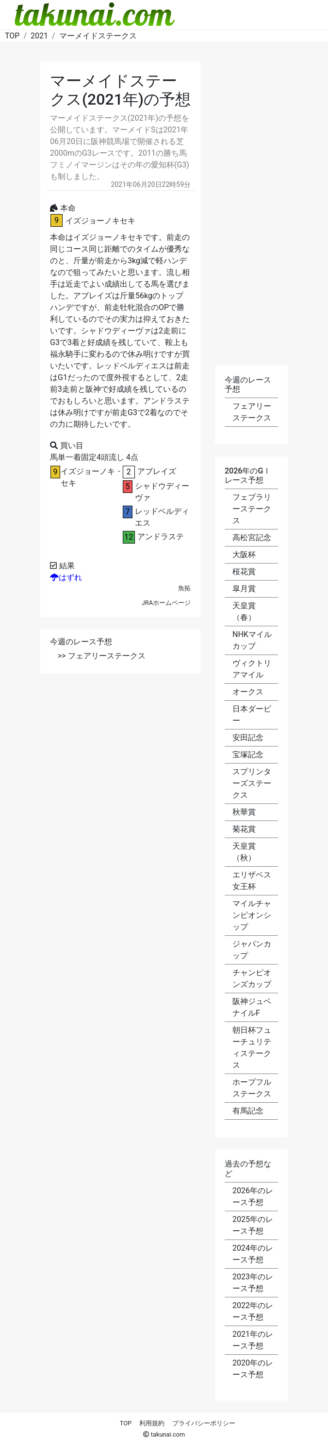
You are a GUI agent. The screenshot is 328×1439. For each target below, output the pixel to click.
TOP (125, 1423)
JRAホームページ (166, 602)
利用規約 (151, 1423)
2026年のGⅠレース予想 (248, 475)
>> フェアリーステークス (102, 655)
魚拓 (184, 588)
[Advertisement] (120, 746)
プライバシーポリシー (203, 1423)
